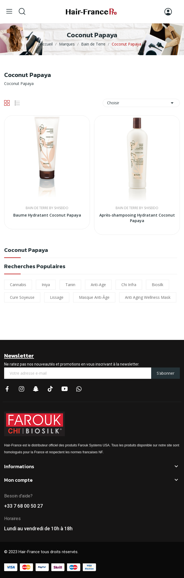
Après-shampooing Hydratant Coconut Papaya (137, 217)
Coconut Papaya (26, 250)
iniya (46, 284)
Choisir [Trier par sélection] (141, 103)
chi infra (128, 284)
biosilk (157, 284)
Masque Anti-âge (94, 297)
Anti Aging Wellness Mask (147, 297)
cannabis (18, 284)
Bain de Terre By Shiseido (47, 208)
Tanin (70, 284)
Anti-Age (98, 284)
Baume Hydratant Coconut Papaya (47, 215)
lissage (56, 297)
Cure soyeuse (22, 297)
